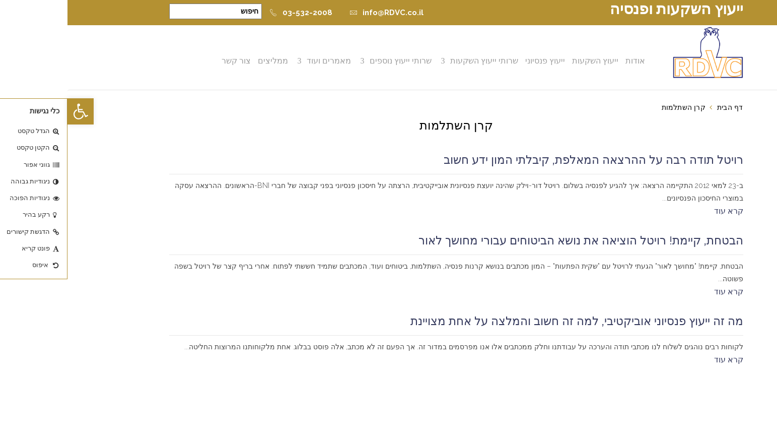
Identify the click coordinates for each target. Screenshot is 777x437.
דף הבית (662, 107)
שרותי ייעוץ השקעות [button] (417, 61)
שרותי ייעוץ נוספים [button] (333, 61)
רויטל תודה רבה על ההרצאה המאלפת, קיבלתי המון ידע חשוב (526, 160)
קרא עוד (661, 211)
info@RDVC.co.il (319, 12)
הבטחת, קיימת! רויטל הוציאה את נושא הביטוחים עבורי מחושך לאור (513, 240)
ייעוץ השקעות (528, 61)
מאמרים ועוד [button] (261, 61)
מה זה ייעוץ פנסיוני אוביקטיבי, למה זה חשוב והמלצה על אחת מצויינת (509, 321)
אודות (568, 61)
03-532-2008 (233, 12)
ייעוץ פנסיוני (478, 61)
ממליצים (205, 61)
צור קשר (168, 61)
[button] (13, 111)
